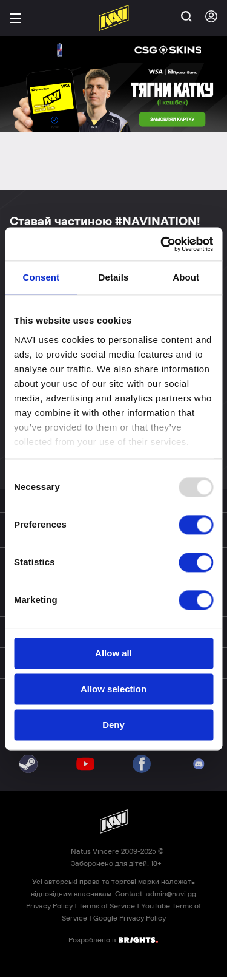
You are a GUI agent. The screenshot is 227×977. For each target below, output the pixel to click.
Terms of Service (107, 906)
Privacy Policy (49, 906)
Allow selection (113, 689)
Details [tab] (114, 277)
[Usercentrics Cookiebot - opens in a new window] (161, 244)
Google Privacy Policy (129, 918)
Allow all (113, 653)
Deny (113, 725)
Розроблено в (113, 939)
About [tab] (186, 277)
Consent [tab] (40, 277)
